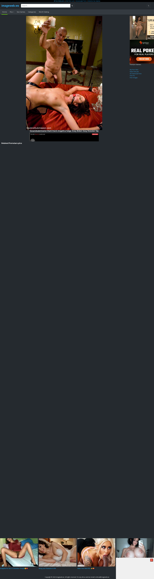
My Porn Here (134, 70)
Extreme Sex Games (94, 1)
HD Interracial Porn (136, 74)
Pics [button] (11, 12)
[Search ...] (46, 6)
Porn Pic (132, 76)
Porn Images (134, 78)
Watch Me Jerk (134, 72)
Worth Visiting (44, 12)
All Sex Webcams (59, 1)
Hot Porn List (70, 1)
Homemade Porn (81, 1)
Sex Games (21, 12)
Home (4, 12)
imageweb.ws (10, 6)
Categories (32, 12)
